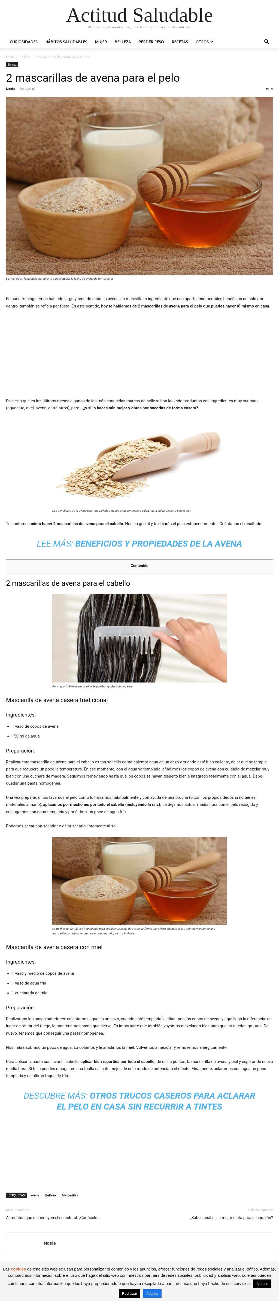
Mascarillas (70, 1195)
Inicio (10, 56)
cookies (18, 1269)
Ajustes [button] (262, 1284)
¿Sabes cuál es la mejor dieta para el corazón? (231, 1217)
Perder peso (151, 41)
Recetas (180, 41)
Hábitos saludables (66, 41)
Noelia (10, 89)
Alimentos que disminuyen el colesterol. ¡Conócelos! (53, 1217)
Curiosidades (24, 41)
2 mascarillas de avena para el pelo (93, 77)
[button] (266, 42)
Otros (202, 41)
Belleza (122, 41)
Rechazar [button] (129, 1293)
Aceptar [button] (152, 1293)
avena (35, 1195)
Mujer (101, 41)
